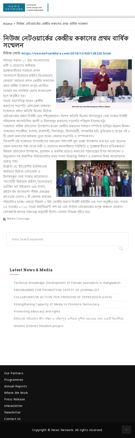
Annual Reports (15, 386)
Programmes (13, 380)
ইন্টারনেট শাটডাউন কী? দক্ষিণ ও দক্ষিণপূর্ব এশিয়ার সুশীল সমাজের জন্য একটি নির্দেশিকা (68, 319)
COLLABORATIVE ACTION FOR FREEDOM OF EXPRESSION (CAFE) (63, 297)
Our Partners (13, 373)
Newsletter (12, 412)
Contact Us (12, 419)
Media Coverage (18, 218)
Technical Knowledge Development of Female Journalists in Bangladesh (67, 283)
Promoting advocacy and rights (37, 311)
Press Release (14, 399)
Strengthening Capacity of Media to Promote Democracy (56, 304)
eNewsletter (13, 406)
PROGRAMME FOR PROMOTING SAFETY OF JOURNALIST (56, 290)
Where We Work (16, 393)
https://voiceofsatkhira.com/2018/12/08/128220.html (66, 53)
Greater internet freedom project (38, 326)
